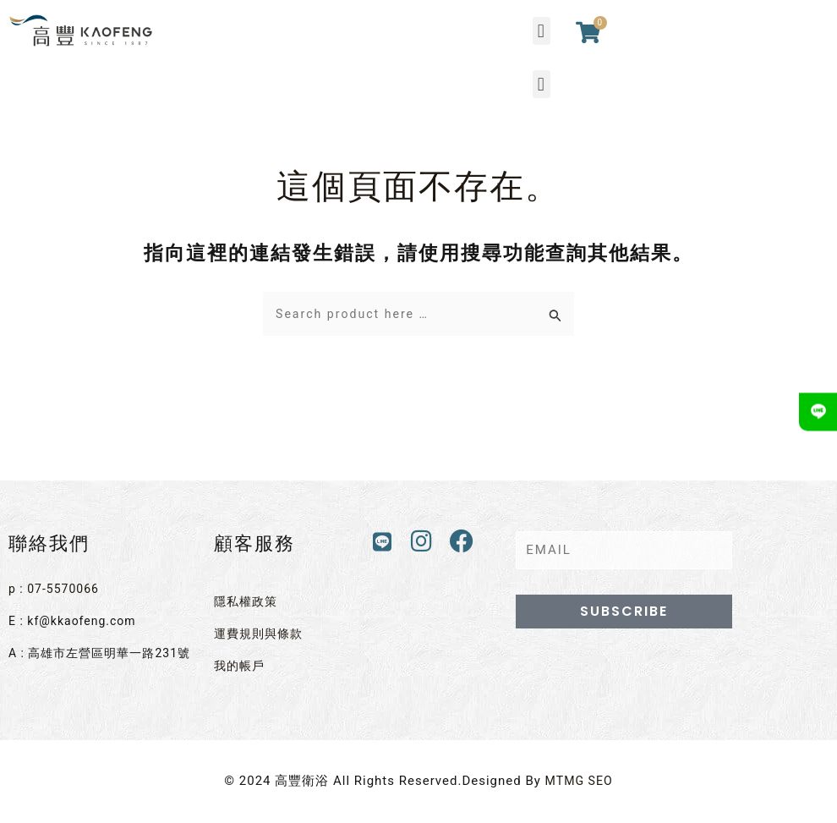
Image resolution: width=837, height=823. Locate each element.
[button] (541, 31)
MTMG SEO (579, 775)
